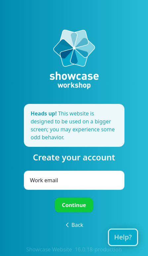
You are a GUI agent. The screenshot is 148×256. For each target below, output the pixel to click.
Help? (123, 237)
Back (74, 225)
